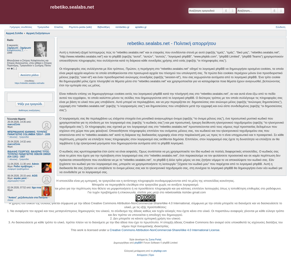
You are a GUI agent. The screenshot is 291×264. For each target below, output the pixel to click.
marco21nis (14, 124)
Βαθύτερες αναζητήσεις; (29, 110)
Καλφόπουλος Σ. (15, 50)
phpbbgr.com (160, 251)
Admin (35, 164)
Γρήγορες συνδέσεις (21, 27)
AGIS (34, 175)
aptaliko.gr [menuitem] (141, 27)
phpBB (137, 243)
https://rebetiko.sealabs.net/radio (29, 83)
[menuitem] (142, 255)
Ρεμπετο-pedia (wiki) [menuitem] (80, 27)
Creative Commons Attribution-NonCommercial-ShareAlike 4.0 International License (164, 230)
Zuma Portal (155, 239)
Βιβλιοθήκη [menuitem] (104, 27)
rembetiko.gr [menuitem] (122, 27)
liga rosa (36, 187)
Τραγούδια (43, 27)
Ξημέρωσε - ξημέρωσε (19, 48)
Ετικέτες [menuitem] (58, 27)
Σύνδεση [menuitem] (280, 27)
